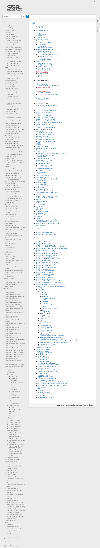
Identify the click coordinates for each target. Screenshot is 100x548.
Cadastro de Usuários (13, 101)
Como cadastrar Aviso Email (15, 162)
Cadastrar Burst (11, 474)
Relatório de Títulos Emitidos (13, 346)
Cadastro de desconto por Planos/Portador (12, 138)
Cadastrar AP (11, 531)
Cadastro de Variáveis (11, 107)
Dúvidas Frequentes (10, 28)
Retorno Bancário (9, 219)
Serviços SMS (8, 150)
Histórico (7, 164)
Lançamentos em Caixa (11, 221)
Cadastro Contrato (10, 175)
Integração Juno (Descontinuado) (50, 58)
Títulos (11, 374)
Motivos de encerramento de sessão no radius (52, 385)
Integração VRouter (12, 500)
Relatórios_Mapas (12, 430)
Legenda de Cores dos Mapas (49, 344)
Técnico (6, 522)
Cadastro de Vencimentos (12, 127)
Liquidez (13, 395)
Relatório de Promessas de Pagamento (48, 264)
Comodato (7, 262)
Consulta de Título (10, 214)
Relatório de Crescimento (12, 337)
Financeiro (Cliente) (10, 189)
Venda (6, 265)
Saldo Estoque (8, 276)
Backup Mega (11, 86)
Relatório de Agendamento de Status (47, 253)
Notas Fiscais (8, 223)
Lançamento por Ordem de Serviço (46, 220)
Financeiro (7, 204)
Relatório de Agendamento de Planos (47, 252)
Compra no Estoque (10, 256)
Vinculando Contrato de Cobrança (14, 181)
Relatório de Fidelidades (11, 327)
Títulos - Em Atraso (14, 428)
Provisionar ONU (12, 468)
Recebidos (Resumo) (17, 383)
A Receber (14, 378)
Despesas (12, 411)
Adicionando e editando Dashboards (49, 107)
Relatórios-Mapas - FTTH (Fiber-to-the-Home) (16, 450)
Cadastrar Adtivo (9, 183)
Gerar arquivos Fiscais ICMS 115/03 (47, 192)
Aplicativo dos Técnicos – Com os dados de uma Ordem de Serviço (16, 446)
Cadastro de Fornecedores (12, 123)
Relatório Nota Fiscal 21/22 (15, 74)
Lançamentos (15, 403)
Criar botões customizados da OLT (48, 365)
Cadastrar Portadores (13, 51)
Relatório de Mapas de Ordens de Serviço (48, 259)
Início (5, 22)
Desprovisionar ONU (13, 526)
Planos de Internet (12, 43)
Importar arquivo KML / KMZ (15, 502)
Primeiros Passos (9, 30)
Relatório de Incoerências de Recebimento (49, 282)
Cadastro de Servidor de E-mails (14, 129)
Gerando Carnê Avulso (13, 194)
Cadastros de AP (12, 498)
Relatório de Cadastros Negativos (14, 343)
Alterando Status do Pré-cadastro (14, 171)
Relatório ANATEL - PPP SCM (13, 306)
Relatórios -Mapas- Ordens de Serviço (51, 339)
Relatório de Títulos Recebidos (13, 348)
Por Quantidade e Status (49, 308)
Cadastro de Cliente (10, 169)
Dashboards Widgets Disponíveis (13, 114)
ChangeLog (8, 26)
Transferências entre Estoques (13, 270)
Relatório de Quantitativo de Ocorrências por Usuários (52, 248)
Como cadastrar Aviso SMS (15, 154)
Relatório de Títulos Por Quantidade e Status (49, 281)
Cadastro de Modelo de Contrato (14, 121)
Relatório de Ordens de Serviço (14, 296)
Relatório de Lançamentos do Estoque (47, 223)
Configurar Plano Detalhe (14, 72)
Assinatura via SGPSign (11, 459)
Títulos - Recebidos (14, 422)
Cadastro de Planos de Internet (13, 145)
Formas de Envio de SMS (14, 152)
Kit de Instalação (9, 248)
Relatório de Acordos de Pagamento (47, 262)
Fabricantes (8, 252)
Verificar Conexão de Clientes (16, 529)
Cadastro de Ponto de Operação (14, 131)
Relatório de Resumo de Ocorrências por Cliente (11, 299)
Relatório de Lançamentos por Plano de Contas (50, 286)
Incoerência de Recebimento (15, 392)
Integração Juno (13, 63)
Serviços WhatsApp (10, 156)
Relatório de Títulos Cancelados (14, 354)
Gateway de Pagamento (11, 141)
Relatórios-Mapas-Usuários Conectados (52, 335)
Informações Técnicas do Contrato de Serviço (14, 178)
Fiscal (6, 67)
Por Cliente (14, 376)
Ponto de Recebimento (11, 143)
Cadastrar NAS (9, 34)
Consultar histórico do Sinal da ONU (49, 366)
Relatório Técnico (8, 278)
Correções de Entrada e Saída (13, 260)
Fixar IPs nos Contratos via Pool (47, 371)
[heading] (14, 538)
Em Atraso (14, 389)
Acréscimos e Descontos (14, 196)
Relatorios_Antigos (10, 520)
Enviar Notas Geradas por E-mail (14, 227)
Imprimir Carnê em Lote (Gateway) (46, 179)
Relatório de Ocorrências (12, 294)
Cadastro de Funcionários (12, 125)
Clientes (6, 167)
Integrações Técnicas (10, 462)
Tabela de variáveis (12, 109)
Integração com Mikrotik (14, 466)
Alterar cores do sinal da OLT (15, 478)
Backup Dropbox (12, 82)
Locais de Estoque (10, 243)
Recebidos (14, 380)
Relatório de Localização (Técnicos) (47, 257)
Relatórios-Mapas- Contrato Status (14, 437)
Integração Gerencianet (16, 61)
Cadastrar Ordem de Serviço (13, 187)
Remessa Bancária (10, 217)
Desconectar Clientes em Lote (16, 504)
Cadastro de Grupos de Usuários (48, 94)
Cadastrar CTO (11, 470)
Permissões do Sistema (11, 99)
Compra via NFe (9, 258)
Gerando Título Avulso (13, 192)
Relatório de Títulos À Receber (13, 350)
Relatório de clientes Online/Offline (46, 234)
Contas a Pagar (15, 409)
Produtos (7, 245)
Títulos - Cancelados (15, 426)
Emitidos (13, 385)
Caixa (12, 407)
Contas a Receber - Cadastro (13, 239)
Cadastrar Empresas (10, 36)
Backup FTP (10, 84)
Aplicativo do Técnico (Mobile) (16, 507)
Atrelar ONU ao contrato (45, 397)
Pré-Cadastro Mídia (12, 97)
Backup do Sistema (10, 80)
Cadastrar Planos (9, 38)
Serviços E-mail (9, 158)
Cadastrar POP (9, 32)
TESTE (9, 533)
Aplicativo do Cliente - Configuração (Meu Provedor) (16, 509)
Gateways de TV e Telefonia (13, 49)
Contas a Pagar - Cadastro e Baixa (46, 196)
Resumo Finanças (14, 416)
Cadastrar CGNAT (12, 476)
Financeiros (10, 372)
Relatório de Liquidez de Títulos (14, 364)
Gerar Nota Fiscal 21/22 (14, 69)
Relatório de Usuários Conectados (11, 317)
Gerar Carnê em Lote (10, 209)
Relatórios (6, 288)
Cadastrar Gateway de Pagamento (13, 58)
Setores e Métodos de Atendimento (13, 93)
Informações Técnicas (11, 464)
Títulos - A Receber (14, 420)
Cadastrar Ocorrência (11, 185)
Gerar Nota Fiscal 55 (13, 76)
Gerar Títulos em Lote (11, 206)
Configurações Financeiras (12, 47)
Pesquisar (23, 16)
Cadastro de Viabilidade (11, 173)
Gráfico (9, 418)
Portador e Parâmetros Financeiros (11, 134)
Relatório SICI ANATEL (11, 233)
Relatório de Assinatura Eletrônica (14, 339)
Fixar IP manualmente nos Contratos (49, 370)
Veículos (7, 254)
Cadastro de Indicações (14, 200)
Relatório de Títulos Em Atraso (13, 352)
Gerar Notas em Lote (10, 225)
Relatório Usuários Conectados (13, 282)
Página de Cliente (9, 202)
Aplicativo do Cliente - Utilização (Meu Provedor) (14, 513)
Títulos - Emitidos (14, 424)
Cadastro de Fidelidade (14, 41)
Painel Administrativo (10, 91)
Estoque (6, 241)
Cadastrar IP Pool (12, 472)
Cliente (9, 370)
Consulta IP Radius (12, 488)
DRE (10, 413)
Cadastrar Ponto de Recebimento (12, 54)
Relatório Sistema (9, 292)
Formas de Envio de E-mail (15, 160)
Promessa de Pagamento (14, 198)
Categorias (7, 250)
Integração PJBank (14, 65)
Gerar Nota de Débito (13, 78)
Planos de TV (11, 45)
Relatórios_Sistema (12, 457)
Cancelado (14, 387)
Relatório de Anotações (11, 341)
